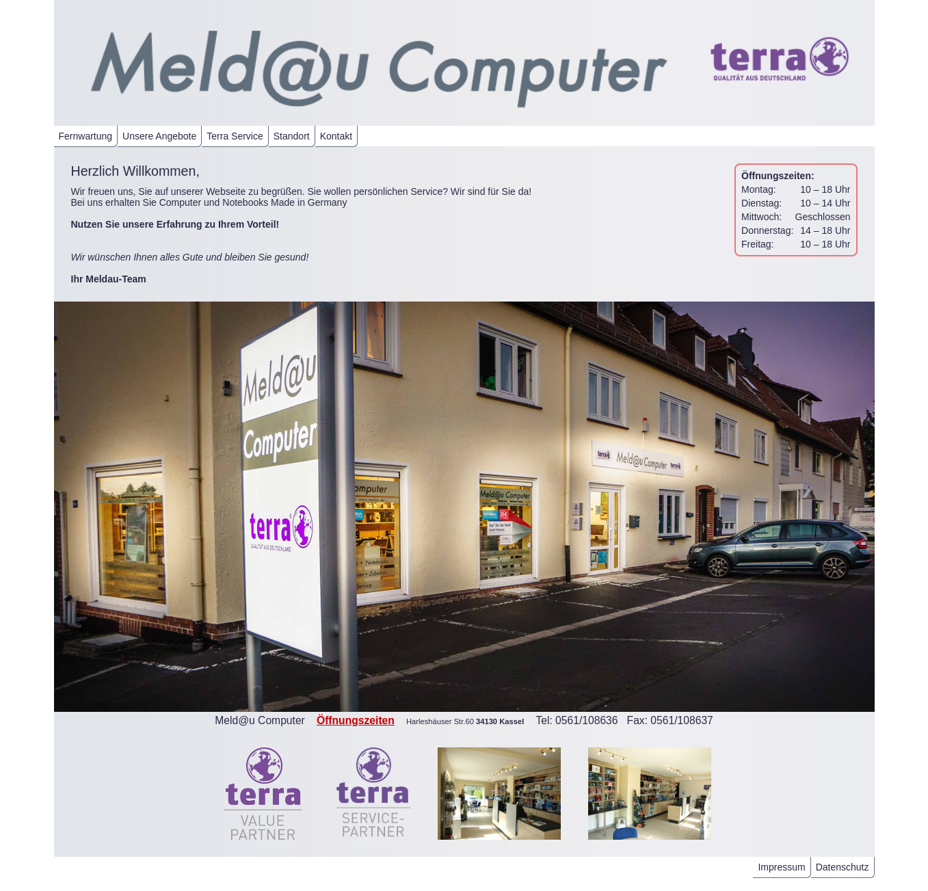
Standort (292, 136)
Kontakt (336, 136)
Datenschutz (842, 867)
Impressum (781, 867)
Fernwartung (86, 136)
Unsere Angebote (159, 136)
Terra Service (235, 136)
